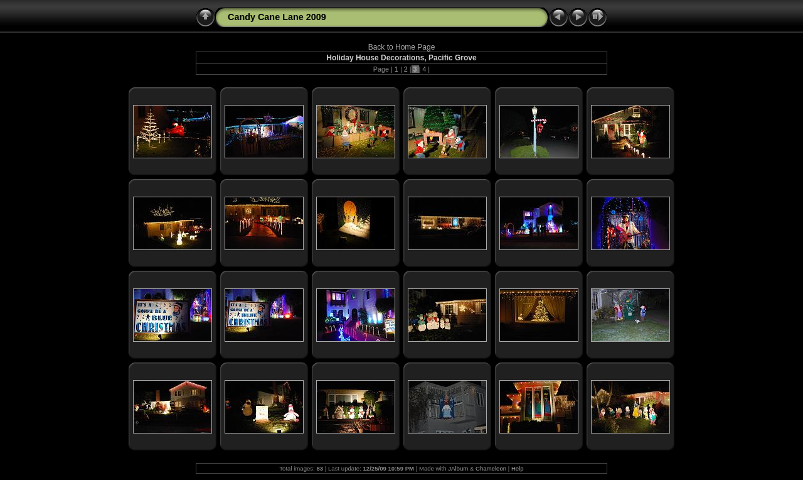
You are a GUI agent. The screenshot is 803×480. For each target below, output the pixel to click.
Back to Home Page (401, 47)
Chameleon (491, 468)
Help (517, 468)
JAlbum (458, 468)
